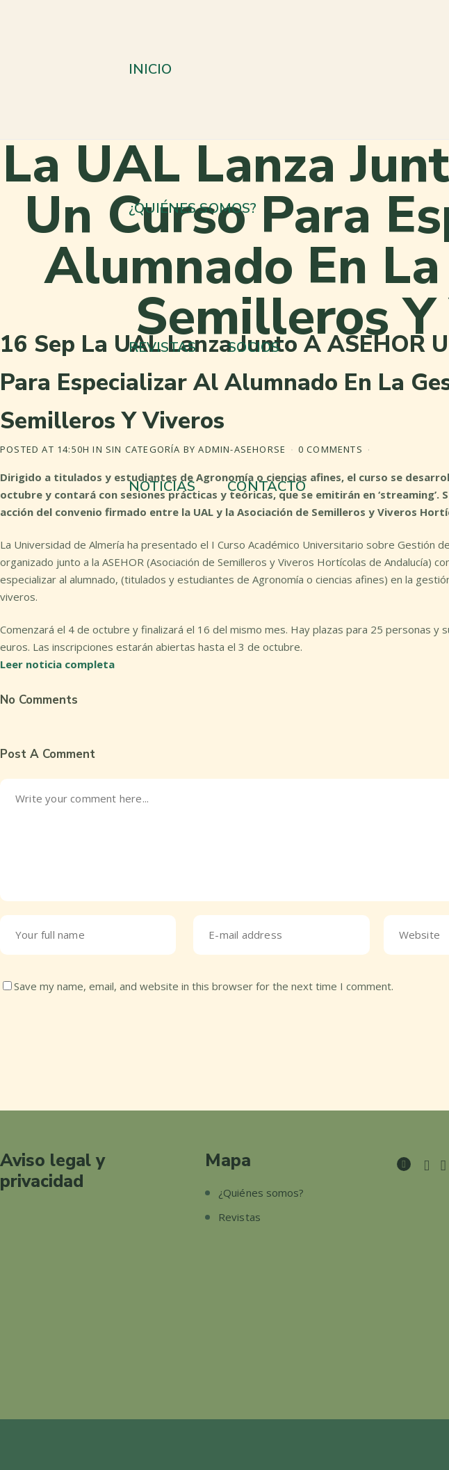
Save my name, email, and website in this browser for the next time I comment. (203, 986)
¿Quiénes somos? (261, 1193)
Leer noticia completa (57, 664)
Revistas (239, 1217)
